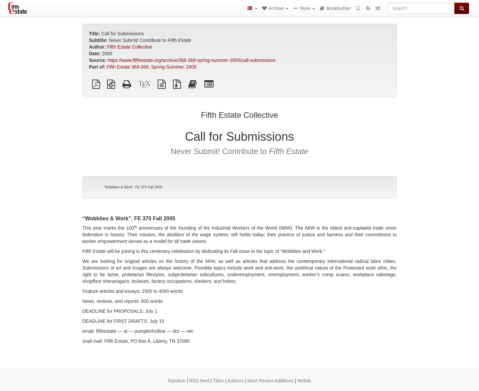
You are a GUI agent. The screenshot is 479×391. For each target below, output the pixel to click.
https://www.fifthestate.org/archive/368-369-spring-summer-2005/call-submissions (192, 60)
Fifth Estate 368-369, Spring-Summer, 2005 (151, 67)
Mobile (304, 380)
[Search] (421, 8)
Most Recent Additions (270, 380)
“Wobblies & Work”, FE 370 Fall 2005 (133, 187)
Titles (218, 380)
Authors (235, 380)
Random (177, 380)
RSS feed (199, 380)
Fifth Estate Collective (129, 47)
